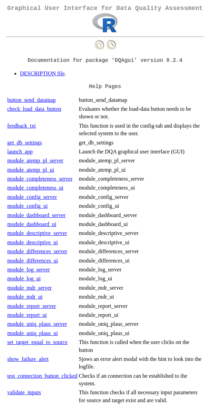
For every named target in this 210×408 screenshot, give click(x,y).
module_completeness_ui (35, 188)
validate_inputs (24, 392)
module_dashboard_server (36, 215)
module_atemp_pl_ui (30, 170)
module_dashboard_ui (31, 224)
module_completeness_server (39, 179)
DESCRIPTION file (42, 73)
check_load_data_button (34, 109)
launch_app (20, 151)
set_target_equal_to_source (37, 342)
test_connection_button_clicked (42, 376)
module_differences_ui (32, 261)
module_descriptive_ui (32, 242)
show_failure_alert (28, 359)
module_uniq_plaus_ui (32, 333)
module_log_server (28, 269)
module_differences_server (37, 251)
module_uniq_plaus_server (37, 324)
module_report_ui (27, 315)
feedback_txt (21, 126)
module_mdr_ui (24, 297)
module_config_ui (27, 206)
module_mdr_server (29, 288)
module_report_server (31, 306)
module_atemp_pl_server (35, 160)
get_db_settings (24, 143)
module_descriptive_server (37, 233)
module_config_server (32, 197)
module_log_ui (24, 278)
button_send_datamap (31, 100)
